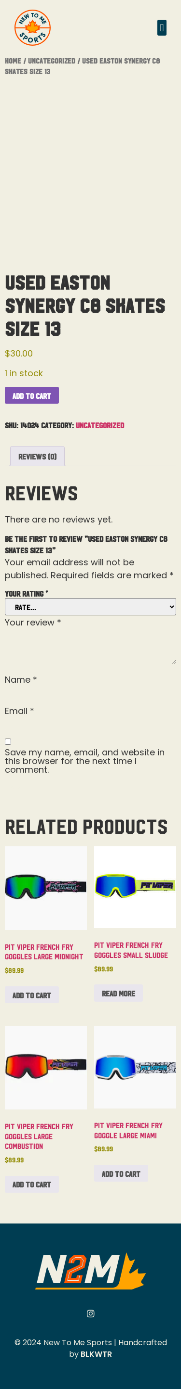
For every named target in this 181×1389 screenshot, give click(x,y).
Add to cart (32, 395)
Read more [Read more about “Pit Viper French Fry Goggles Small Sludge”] (118, 993)
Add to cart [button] (32, 995)
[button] (162, 28)
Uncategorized (51, 60)
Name (21, 679)
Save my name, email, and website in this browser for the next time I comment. (85, 761)
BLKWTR (96, 1354)
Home (13, 60)
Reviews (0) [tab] (37, 456)
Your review (33, 622)
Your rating (26, 593)
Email (19, 711)
